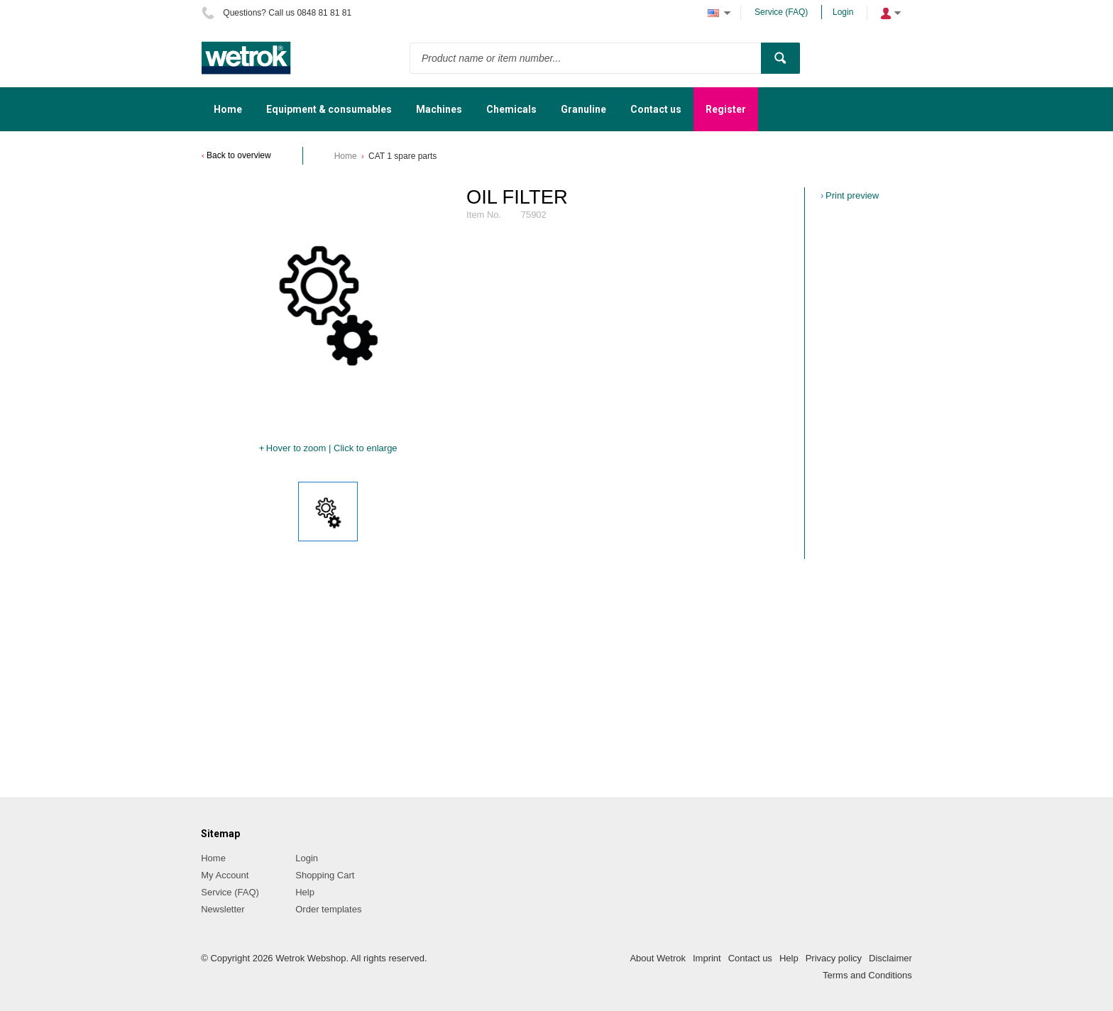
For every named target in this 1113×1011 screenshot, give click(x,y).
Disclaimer (890, 958)
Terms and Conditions (867, 975)
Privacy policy (834, 958)
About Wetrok (658, 958)
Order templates (328, 909)
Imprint (707, 958)
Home (345, 156)
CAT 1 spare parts (402, 156)
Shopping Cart (324, 875)
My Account (224, 875)
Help (304, 892)
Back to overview (239, 155)
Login (843, 12)
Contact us (750, 958)
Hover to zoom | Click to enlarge (332, 448)
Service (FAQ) (781, 12)
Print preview (852, 195)
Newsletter (222, 909)
